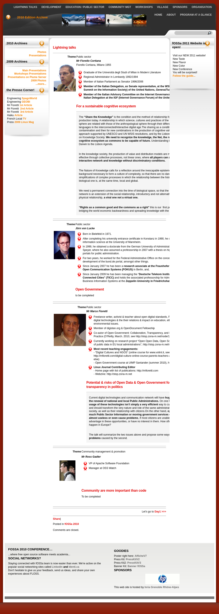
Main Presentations (34, 70)
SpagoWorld (29, 98)
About (171, 14)
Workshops (144, 7)
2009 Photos (38, 80)
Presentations (37, 55)
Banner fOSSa (136, 566)
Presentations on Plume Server (27, 77)
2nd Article (26, 108)
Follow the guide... (184, 75)
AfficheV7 (141, 555)
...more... (41, 83)
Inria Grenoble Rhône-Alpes (161, 587)
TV (24, 118)
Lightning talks (25, 7)
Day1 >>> (160, 511)
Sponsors (179, 7)
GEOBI (26, 101)
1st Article (26, 105)
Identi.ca (74, 566)
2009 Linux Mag (24, 122)
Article (18, 115)
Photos (42, 52)
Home (158, 14)
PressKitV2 (133, 559)
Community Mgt (120, 7)
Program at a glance (196, 14)
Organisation (202, 7)
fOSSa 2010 (71, 524)
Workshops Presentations (30, 73)
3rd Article (26, 111)
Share (56, 518)
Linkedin (57, 566)
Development (51, 7)
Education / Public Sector (85, 7)
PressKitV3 (134, 562)
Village (162, 7)
